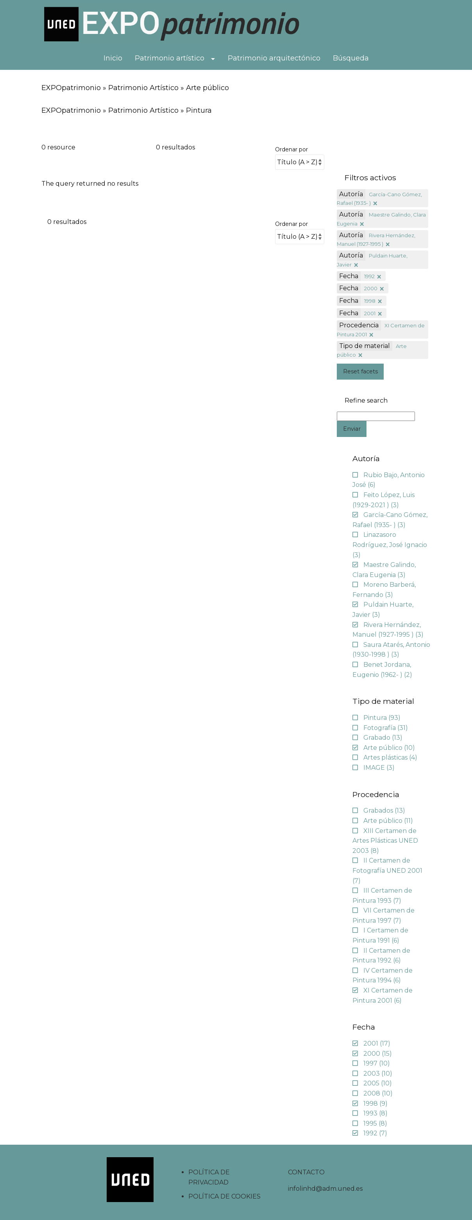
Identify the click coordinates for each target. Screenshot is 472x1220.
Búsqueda (351, 58)
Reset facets (360, 371)
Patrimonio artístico (169, 58)
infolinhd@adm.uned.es (325, 1188)
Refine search (366, 401)
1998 (369, 301)
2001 (369, 313)
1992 (369, 276)
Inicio (113, 58)
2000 (370, 288)
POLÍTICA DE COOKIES (224, 1196)
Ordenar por (291, 149)
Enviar (352, 428)
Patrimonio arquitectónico (274, 58)
